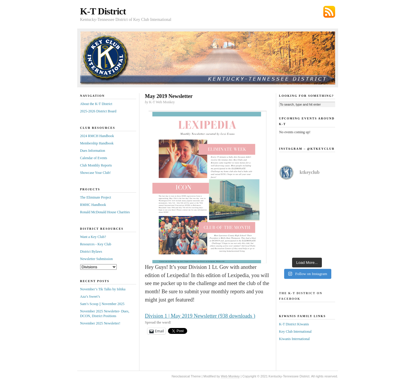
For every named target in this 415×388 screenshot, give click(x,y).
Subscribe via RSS (329, 12)
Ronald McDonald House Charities (105, 212)
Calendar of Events (93, 158)
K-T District (103, 11)
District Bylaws (91, 251)
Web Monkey (230, 376)
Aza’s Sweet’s (90, 296)
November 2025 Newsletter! (100, 323)
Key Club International (295, 331)
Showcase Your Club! (95, 173)
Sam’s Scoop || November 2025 (102, 304)
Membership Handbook (97, 143)
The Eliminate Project (95, 197)
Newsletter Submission (96, 259)
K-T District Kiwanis (294, 324)
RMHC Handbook (93, 205)
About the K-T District (96, 104)
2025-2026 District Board (98, 111)
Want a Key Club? (93, 237)
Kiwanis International (294, 339)
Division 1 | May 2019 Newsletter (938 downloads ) (200, 316)
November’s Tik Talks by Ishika (103, 289)
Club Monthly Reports (96, 165)
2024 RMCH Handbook (97, 136)
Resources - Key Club (95, 244)
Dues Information (92, 151)
